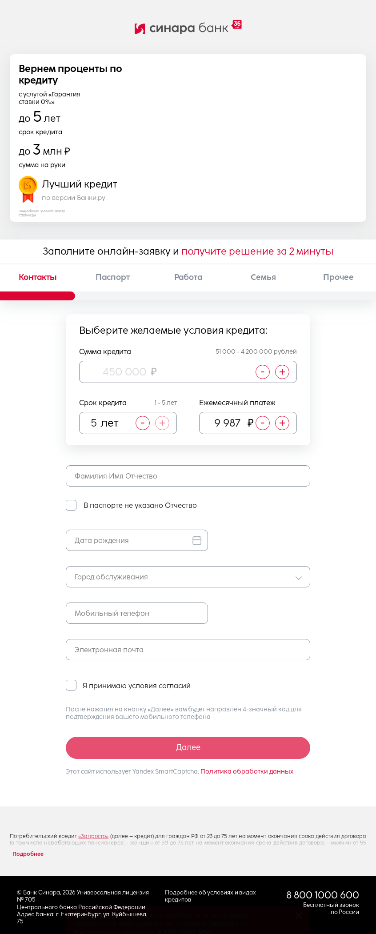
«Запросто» (93, 836)
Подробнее (28, 854)
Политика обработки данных (246, 771)
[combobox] (188, 576)
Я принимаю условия (137, 686)
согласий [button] (175, 686)
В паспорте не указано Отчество (140, 505)
